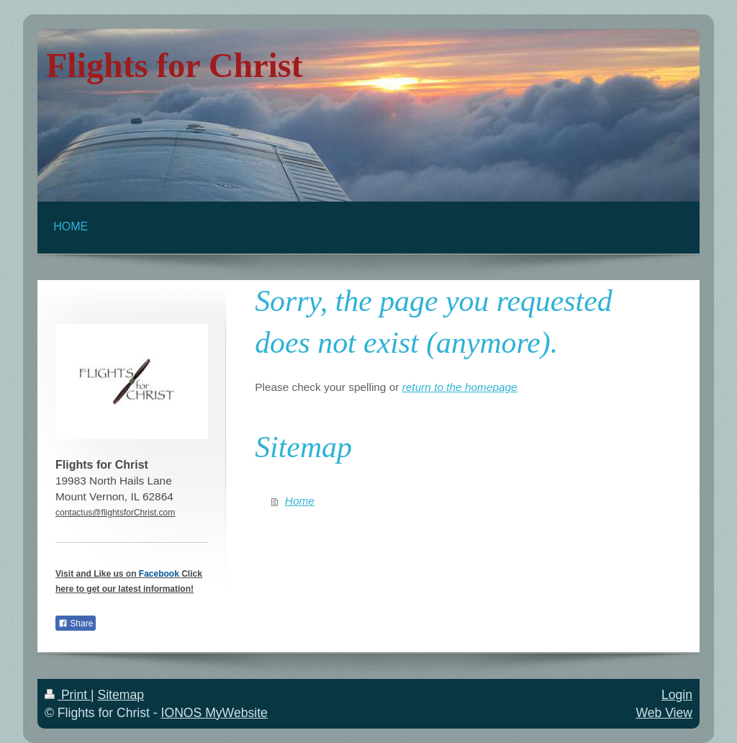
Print (68, 695)
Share (75, 623)
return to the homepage (459, 387)
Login (676, 695)
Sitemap (120, 695)
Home (300, 501)
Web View (664, 713)
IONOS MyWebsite (214, 713)
